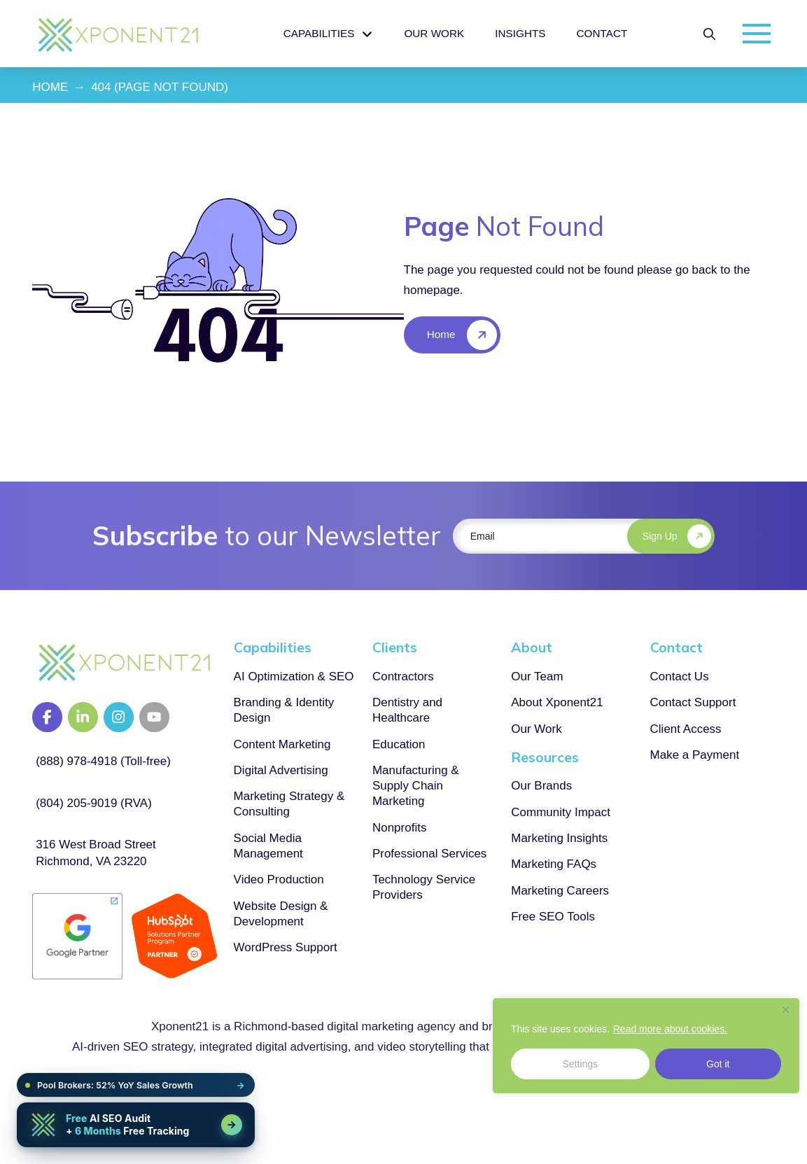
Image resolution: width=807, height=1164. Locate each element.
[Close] (785, 1009)
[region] (646, 1045)
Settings (580, 1064)
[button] (709, 34)
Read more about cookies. (670, 1029)
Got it (717, 1064)
